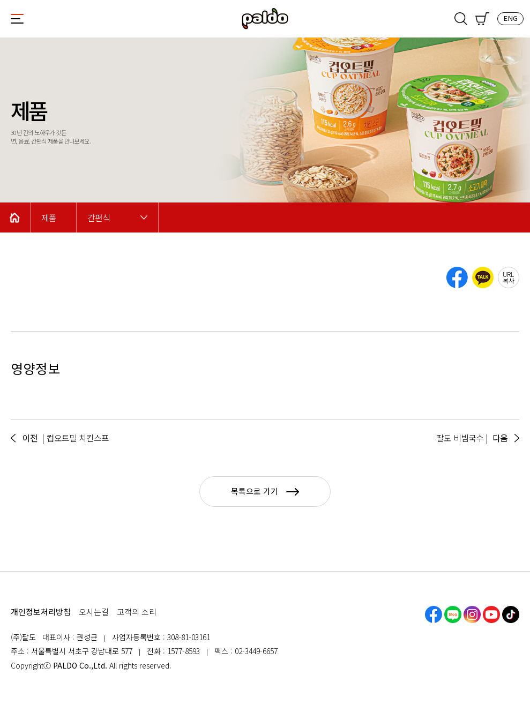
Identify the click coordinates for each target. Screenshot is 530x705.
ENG (510, 18)
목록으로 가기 (265, 491)
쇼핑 (482, 18)
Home (15, 217)
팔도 (265, 18)
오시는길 (94, 611)
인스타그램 (472, 614)
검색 (461, 18)
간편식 (98, 218)
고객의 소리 (136, 611)
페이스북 (433, 614)
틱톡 (510, 614)
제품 (48, 218)
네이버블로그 (452, 614)
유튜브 (491, 614)
